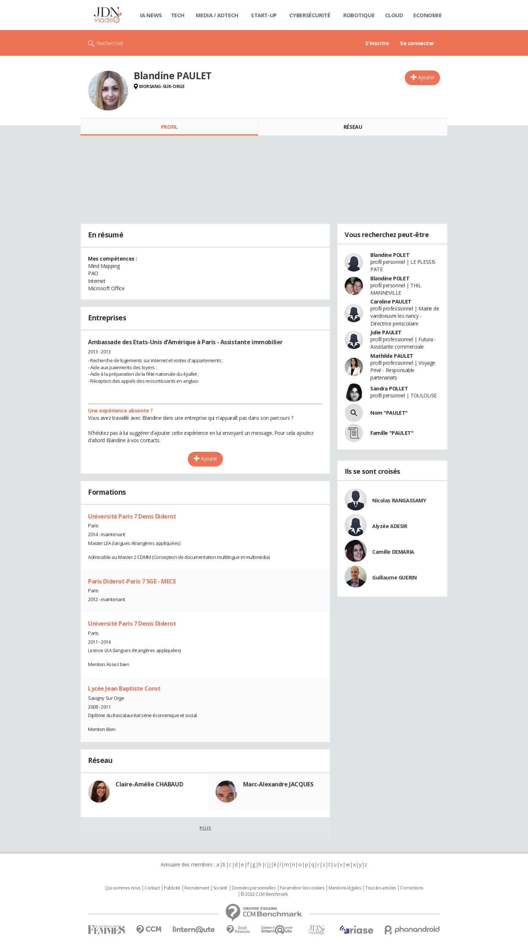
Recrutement (196, 888)
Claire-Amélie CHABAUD (149, 784)
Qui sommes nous (122, 888)
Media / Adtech (217, 15)
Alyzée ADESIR (389, 526)
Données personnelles (254, 888)
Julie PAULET (386, 332)
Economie (427, 15)
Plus (205, 828)
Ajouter (426, 77)
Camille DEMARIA (393, 551)
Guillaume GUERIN (394, 577)
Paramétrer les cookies (302, 888)
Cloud (394, 15)
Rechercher (110, 43)
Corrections (411, 888)
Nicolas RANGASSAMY (399, 500)
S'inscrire (377, 43)
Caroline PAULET (390, 301)
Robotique (358, 15)
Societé (220, 888)
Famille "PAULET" (391, 432)
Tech (177, 15)
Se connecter (417, 43)
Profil (169, 126)
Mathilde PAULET (391, 355)
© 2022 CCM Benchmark (264, 894)
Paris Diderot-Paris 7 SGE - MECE (132, 581)
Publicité (172, 888)
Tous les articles (380, 888)
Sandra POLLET (389, 388)
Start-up (264, 15)
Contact (152, 888)
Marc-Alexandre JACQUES (278, 784)
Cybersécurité (309, 15)
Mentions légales (345, 888)
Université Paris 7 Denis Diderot (132, 516)
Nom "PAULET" (389, 412)
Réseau (353, 126)
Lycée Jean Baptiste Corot (124, 688)
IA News (151, 15)
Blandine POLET (389, 254)
